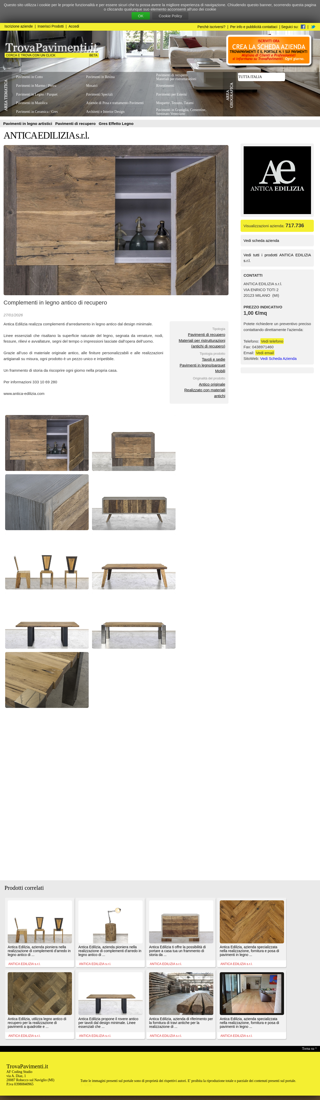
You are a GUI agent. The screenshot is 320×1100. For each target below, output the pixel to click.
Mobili (220, 371)
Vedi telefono (272, 341)
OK (141, 16)
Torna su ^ (309, 1049)
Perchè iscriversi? (211, 27)
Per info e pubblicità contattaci (253, 27)
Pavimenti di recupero (76, 123)
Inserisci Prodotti (51, 26)
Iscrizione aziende (19, 26)
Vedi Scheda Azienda (278, 358)
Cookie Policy (170, 16)
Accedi (74, 26)
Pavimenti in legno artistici (28, 123)
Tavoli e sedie (213, 359)
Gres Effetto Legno (116, 123)
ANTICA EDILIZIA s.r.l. (46, 135)
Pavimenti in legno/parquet (202, 365)
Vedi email (265, 353)
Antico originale (212, 384)
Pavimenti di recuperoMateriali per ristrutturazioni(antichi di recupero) (202, 340)
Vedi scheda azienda (261, 240)
